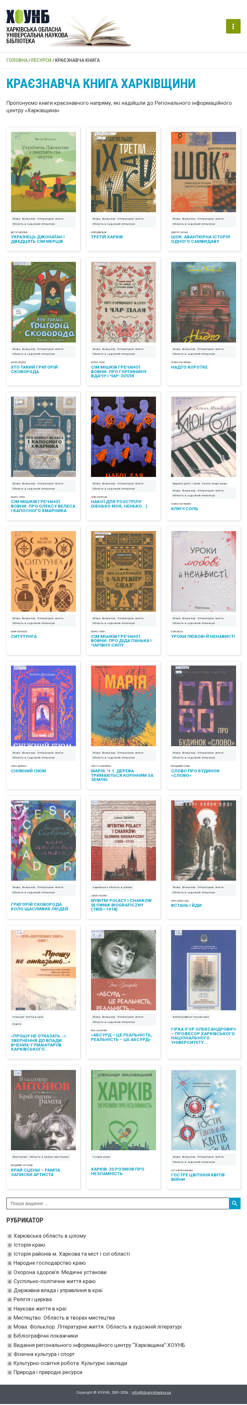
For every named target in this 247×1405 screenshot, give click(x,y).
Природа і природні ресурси (48, 1373)
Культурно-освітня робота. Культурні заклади (70, 1364)
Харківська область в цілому (50, 1236)
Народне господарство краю (50, 1264)
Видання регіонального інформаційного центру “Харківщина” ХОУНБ (99, 1346)
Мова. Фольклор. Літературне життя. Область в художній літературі (98, 1327)
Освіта (17, 1025)
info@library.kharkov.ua (151, 1393)
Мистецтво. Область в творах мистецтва (64, 1318)
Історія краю (29, 1245)
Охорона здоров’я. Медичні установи (60, 1273)
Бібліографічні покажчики (46, 1337)
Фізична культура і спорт (44, 1355)
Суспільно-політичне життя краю (55, 1282)
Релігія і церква (33, 1300)
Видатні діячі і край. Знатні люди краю (200, 484)
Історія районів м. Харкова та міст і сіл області (72, 1255)
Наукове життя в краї (40, 1309)
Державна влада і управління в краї (58, 1291)
